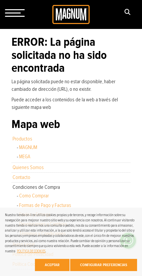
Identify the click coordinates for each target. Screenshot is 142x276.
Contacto (21, 177)
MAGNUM (28, 147)
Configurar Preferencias (103, 265)
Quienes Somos (28, 167)
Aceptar (52, 265)
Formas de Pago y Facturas (45, 205)
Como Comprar (34, 195)
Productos (22, 138)
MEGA (24, 156)
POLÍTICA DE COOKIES (31, 251)
